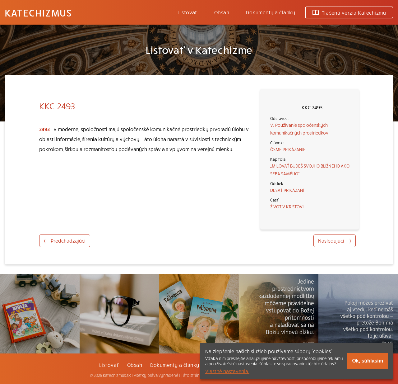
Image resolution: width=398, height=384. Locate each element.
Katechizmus (38, 12)
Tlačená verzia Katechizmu (349, 12)
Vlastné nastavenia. (227, 371)
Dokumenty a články (270, 12)
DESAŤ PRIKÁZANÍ (287, 190)
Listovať (187, 12)
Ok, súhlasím (367, 360)
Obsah (221, 12)
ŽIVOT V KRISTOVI (286, 206)
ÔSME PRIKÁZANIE (288, 149)
